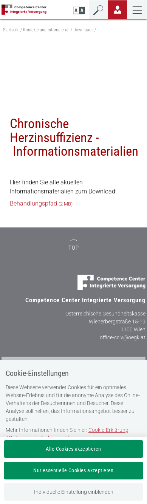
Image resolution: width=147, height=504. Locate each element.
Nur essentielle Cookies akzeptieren (73, 470)
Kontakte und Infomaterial (46, 29)
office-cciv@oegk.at (122, 337)
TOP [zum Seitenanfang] (73, 245)
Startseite (11, 29)
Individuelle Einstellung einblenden (73, 492)
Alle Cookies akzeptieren (73, 449)
